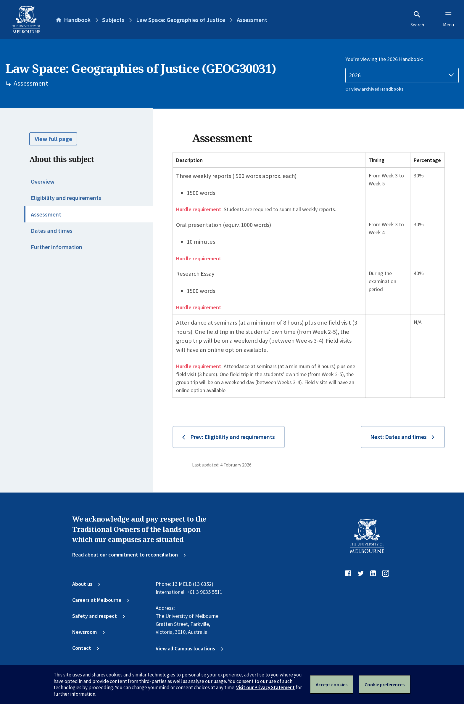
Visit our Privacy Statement (265, 687)
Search (417, 19)
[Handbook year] (402, 75)
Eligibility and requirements (66, 198)
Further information (56, 247)
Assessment (46, 214)
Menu (448, 19)
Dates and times (51, 231)
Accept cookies (331, 684)
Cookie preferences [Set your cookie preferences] (385, 684)
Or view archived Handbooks (374, 89)
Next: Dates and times (398, 437)
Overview (42, 181)
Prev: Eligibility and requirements (232, 437)
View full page (53, 139)
